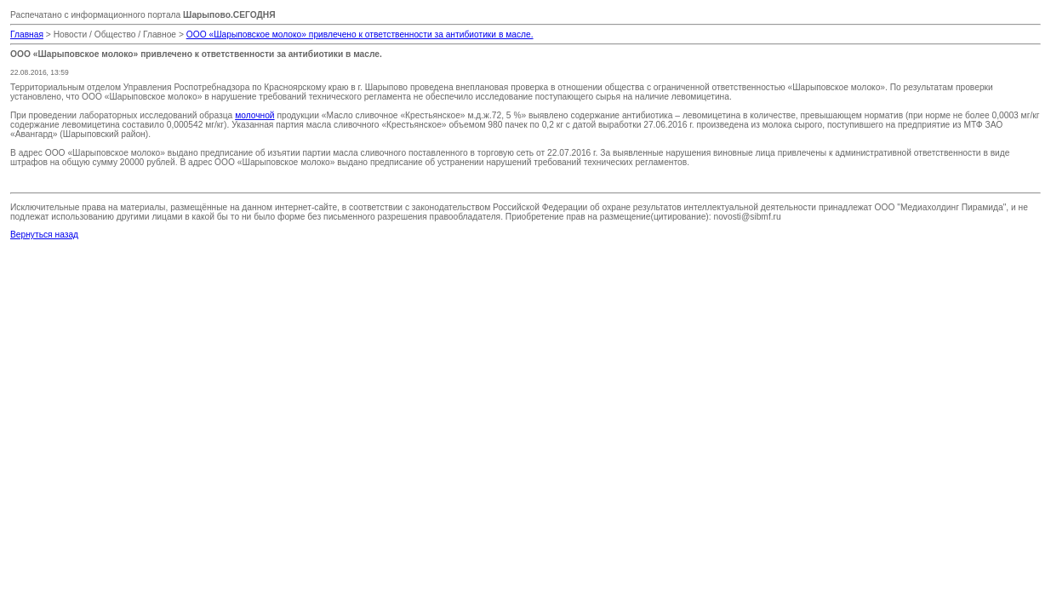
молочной (254, 115)
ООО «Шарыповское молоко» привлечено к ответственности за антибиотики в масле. (360, 34)
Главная (26, 34)
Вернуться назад (44, 234)
